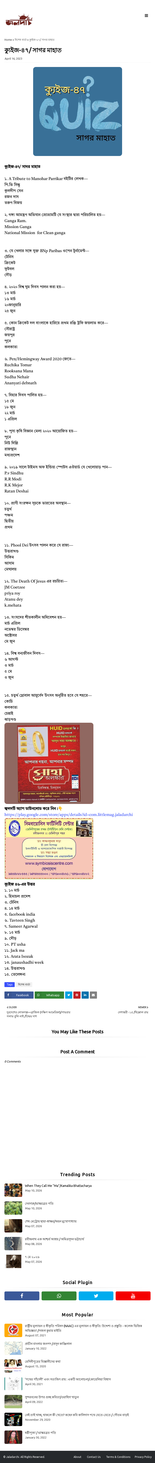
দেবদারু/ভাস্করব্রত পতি (39, 1203)
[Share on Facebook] (19, 995)
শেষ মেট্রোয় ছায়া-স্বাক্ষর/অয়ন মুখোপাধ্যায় (50, 1221)
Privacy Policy (143, 1456)
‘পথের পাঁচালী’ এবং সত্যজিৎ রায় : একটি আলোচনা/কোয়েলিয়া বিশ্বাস (68, 1379)
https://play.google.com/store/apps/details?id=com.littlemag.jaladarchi (68, 815)
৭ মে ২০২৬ (32, 1257)
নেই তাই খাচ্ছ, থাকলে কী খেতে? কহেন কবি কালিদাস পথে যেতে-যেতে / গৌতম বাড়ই (77, 1415)
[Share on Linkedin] (85, 995)
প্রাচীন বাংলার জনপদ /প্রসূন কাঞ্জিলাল (48, 1344)
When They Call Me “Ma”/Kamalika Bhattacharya (58, 1186)
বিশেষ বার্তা (21, 39)
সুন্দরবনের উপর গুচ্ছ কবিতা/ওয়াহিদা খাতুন (52, 1397)
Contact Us (94, 1456)
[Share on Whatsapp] (49, 995)
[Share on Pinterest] (77, 995)
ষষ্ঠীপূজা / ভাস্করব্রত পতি (40, 1433)
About (77, 1456)
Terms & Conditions (118, 1456)
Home (8, 39)
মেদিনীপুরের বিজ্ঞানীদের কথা (42, 1361)
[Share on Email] (93, 995)
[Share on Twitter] (68, 995)
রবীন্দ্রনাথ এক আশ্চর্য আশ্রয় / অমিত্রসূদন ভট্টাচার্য (54, 1239)
